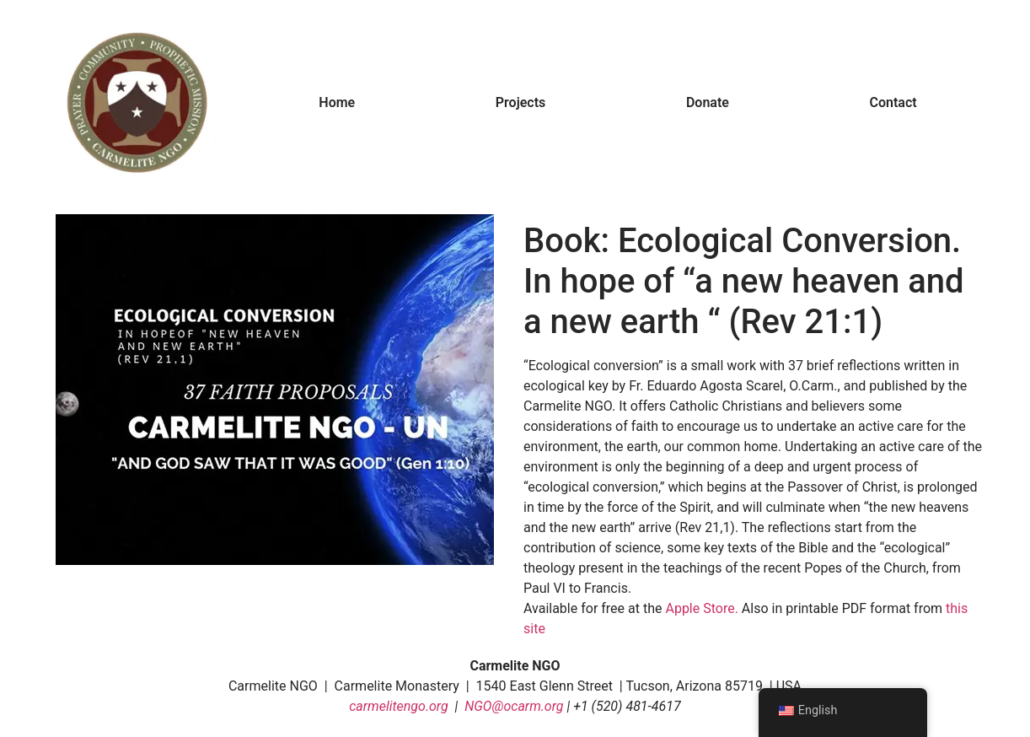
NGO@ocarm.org (513, 706)
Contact (893, 102)
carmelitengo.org (398, 706)
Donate (707, 102)
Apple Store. (701, 608)
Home (337, 102)
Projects (521, 102)
